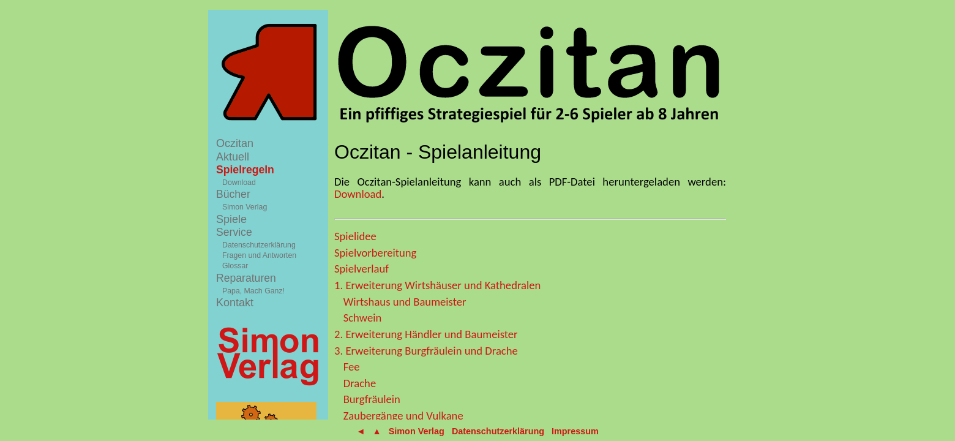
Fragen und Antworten (259, 255)
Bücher (233, 194)
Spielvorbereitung (375, 253)
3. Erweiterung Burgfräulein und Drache (426, 351)
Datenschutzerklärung (259, 245)
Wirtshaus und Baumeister (404, 302)
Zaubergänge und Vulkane (403, 416)
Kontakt (234, 302)
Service (234, 232)
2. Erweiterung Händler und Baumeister (426, 334)
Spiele (231, 219)
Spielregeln (245, 170)
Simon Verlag (244, 207)
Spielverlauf (361, 269)
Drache (359, 383)
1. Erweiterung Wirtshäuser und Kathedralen (437, 285)
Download (239, 182)
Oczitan (234, 143)
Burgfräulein (371, 399)
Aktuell (232, 157)
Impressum (575, 431)
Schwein (362, 318)
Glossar (235, 266)
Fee (351, 367)
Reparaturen (246, 278)
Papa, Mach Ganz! (253, 291)
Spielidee (355, 236)
